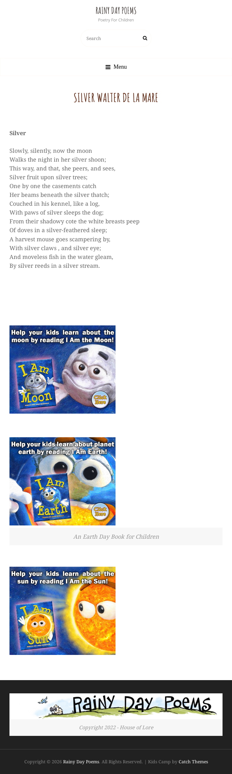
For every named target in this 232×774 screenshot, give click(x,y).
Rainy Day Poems (116, 10)
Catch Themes (193, 762)
